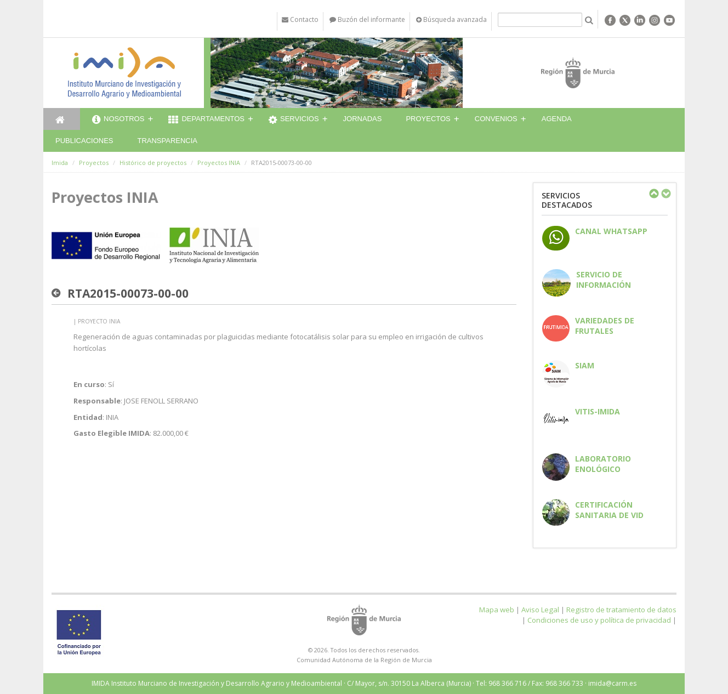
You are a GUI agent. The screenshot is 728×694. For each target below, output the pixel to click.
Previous (653, 193)
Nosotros (118, 120)
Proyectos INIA (218, 162)
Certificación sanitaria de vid (609, 509)
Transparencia (167, 140)
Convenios (496, 119)
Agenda (557, 119)
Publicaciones (84, 140)
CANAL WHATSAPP (611, 231)
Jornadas (362, 119)
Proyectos (428, 119)
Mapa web (496, 610)
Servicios (294, 120)
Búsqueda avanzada (451, 19)
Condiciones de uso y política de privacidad (599, 620)
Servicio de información (603, 279)
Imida (60, 162)
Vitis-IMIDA (597, 411)
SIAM (584, 365)
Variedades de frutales (604, 325)
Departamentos (206, 120)
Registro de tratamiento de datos (621, 610)
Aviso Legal (540, 610)
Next (665, 193)
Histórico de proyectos (153, 162)
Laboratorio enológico (603, 463)
